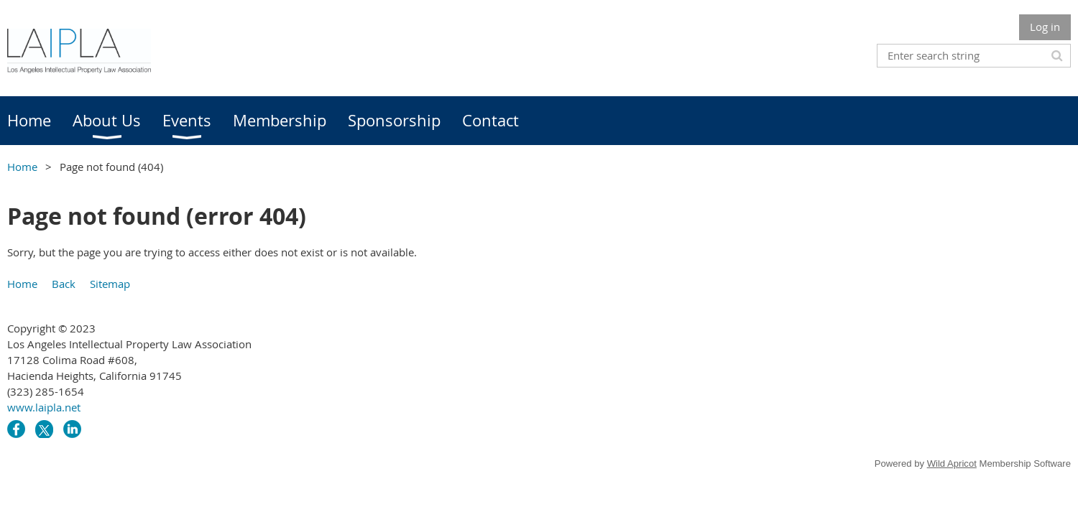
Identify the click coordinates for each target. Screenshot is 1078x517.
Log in (1045, 26)
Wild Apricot (952, 463)
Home (22, 166)
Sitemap (110, 283)
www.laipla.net (43, 407)
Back (63, 283)
